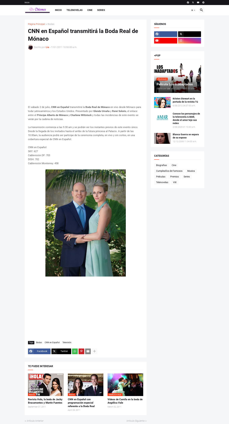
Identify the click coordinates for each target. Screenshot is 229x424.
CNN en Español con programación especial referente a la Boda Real (81, 403)
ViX (175, 182)
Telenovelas (75, 10)
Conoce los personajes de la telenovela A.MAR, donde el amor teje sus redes (186, 118)
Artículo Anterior (35, 420)
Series (101, 10)
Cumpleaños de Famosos (169, 171)
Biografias (161, 165)
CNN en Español (52, 342)
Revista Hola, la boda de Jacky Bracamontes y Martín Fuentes (45, 401)
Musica (191, 171)
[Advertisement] (85, 77)
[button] (193, 10)
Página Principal (36, 24)
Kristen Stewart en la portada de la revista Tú (185, 100)
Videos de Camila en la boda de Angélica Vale (125, 401)
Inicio (27, 2)
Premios (174, 176)
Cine (89, 10)
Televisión (66, 342)
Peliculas (160, 176)
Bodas (51, 24)
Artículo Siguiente (135, 420)
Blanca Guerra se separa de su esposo (186, 136)
